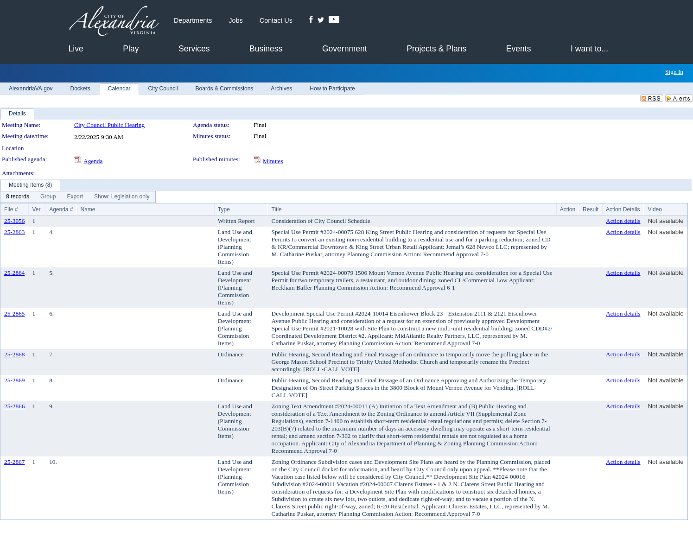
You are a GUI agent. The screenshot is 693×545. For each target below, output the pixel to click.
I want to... (589, 48)
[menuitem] (17, 197)
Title (277, 209)
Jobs (235, 20)
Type (224, 209)
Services (194, 48)
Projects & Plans (436, 48)
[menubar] (78, 197)
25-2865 (14, 313)
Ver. (37, 209)
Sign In (674, 71)
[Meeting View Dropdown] (122, 197)
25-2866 (14, 406)
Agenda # (61, 209)
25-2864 (14, 272)
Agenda (92, 161)
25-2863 (14, 231)
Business (265, 48)
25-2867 (14, 461)
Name (88, 209)
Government (344, 48)
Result (590, 209)
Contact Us (276, 20)
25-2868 (14, 354)
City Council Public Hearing (109, 124)
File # (11, 209)
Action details (623, 220)
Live (76, 48)
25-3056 (14, 220)
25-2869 (14, 380)
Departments (193, 20)
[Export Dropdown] (75, 197)
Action (567, 209)
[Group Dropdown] (48, 197)
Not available (665, 220)
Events (518, 48)
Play (131, 48)
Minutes (273, 161)
